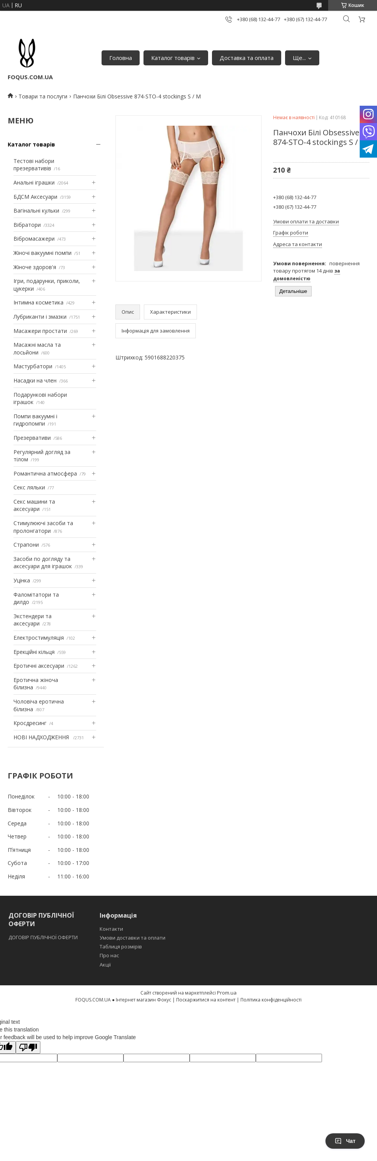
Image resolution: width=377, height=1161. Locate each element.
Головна (120, 58)
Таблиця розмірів (121, 946)
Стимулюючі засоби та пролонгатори (43, 526)
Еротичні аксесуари (38, 665)
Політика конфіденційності (271, 999)
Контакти (111, 928)
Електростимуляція (38, 637)
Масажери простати (40, 330)
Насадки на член (35, 380)
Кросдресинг (30, 723)
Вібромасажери (34, 238)
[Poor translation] (28, 1047)
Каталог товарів (173, 58)
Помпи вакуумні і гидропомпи (35, 420)
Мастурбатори (32, 366)
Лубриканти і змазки (40, 316)
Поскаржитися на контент (205, 999)
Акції (105, 964)
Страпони (26, 544)
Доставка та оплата (247, 58)
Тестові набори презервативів (33, 164)
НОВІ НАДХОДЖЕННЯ (41, 737)
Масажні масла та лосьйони (37, 348)
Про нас (109, 955)
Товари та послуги (42, 96)
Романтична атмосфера (45, 473)
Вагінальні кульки (36, 210)
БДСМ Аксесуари (35, 196)
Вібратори (27, 224)
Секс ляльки (29, 487)
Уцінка (21, 580)
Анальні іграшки (34, 182)
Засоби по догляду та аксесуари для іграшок (42, 562)
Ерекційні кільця (34, 651)
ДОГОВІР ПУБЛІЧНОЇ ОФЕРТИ (43, 937)
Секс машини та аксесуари (34, 505)
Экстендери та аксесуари (32, 619)
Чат (345, 1141)
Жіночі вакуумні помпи (42, 252)
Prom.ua (227, 992)
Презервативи (32, 437)
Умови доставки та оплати (132, 937)
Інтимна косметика (38, 302)
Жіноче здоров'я (34, 267)
